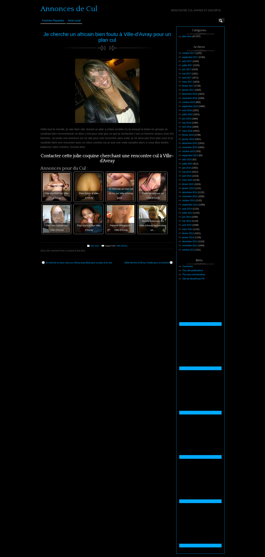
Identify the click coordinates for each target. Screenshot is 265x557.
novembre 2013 (189, 245)
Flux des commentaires (193, 274)
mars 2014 (187, 229)
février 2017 (188, 86)
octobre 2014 (188, 200)
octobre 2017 (188, 53)
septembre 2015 (190, 155)
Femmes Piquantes (53, 20)
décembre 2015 (189, 143)
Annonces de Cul (68, 9)
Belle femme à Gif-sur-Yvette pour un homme (149, 262)
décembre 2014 (189, 192)
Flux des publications (192, 270)
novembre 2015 (189, 147)
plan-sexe (95, 246)
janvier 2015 (188, 188)
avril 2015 (187, 176)
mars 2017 (187, 81)
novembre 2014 (189, 196)
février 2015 (188, 184)
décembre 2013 (189, 241)
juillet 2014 (187, 213)
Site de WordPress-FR (193, 278)
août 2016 (187, 110)
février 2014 (188, 233)
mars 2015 (187, 180)
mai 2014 (186, 221)
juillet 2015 (187, 163)
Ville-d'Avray (121, 246)
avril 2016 (187, 127)
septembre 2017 (190, 57)
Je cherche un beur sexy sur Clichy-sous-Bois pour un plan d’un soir (77, 262)
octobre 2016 (188, 102)
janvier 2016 (188, 139)
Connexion (187, 266)
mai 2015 (186, 172)
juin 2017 (186, 69)
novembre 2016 (189, 98)
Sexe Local (74, 20)
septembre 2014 (190, 204)
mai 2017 (186, 73)
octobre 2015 (188, 151)
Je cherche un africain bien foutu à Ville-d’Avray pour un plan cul (107, 37)
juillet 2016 (187, 114)
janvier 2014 (188, 237)
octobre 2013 (188, 249)
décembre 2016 (189, 94)
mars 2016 (187, 131)
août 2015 (187, 159)
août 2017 (187, 61)
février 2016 (188, 135)
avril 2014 (187, 225)
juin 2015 (186, 168)
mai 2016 (186, 122)
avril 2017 (187, 77)
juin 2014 (186, 217)
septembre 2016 (190, 106)
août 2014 (187, 209)
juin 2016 (186, 118)
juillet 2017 (187, 65)
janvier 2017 (188, 90)
